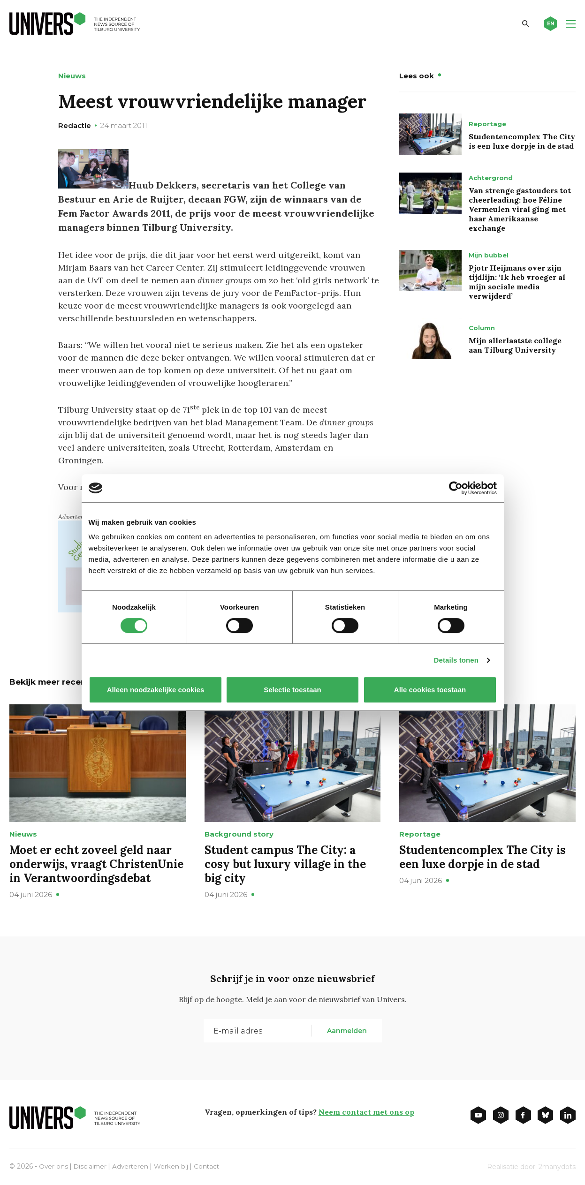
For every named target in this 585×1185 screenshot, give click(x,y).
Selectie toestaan (292, 690)
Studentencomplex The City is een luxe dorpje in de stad (522, 141)
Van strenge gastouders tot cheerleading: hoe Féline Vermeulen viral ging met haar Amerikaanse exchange (520, 209)
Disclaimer (91, 1165)
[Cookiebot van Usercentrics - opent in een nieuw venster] (456, 488)
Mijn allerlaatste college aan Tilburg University (515, 345)
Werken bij (174, 1165)
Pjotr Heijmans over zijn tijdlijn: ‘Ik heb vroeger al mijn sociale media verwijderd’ (517, 282)
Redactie (74, 125)
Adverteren (132, 1165)
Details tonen (456, 660)
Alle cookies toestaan (429, 690)
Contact (210, 1165)
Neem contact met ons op (366, 1111)
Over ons (53, 1165)
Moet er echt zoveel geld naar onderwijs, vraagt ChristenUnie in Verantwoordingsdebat (96, 863)
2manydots (557, 1166)
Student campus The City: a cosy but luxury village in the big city (285, 863)
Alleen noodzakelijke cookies (155, 690)
